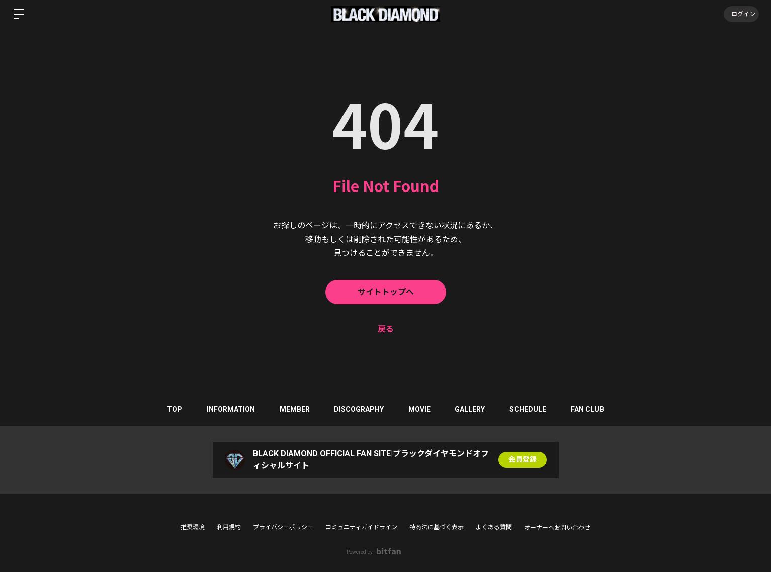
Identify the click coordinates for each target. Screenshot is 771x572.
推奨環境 (193, 527)
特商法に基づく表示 (436, 527)
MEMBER (294, 409)
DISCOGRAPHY (359, 409)
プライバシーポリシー (283, 527)
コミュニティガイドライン (361, 527)
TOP (172, 409)
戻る (386, 329)
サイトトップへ (386, 292)
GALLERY (471, 409)
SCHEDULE (529, 409)
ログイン (741, 14)
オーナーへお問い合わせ (557, 528)
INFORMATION (229, 409)
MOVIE (420, 409)
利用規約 (229, 527)
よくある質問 (494, 527)
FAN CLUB (590, 409)
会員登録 (522, 460)
